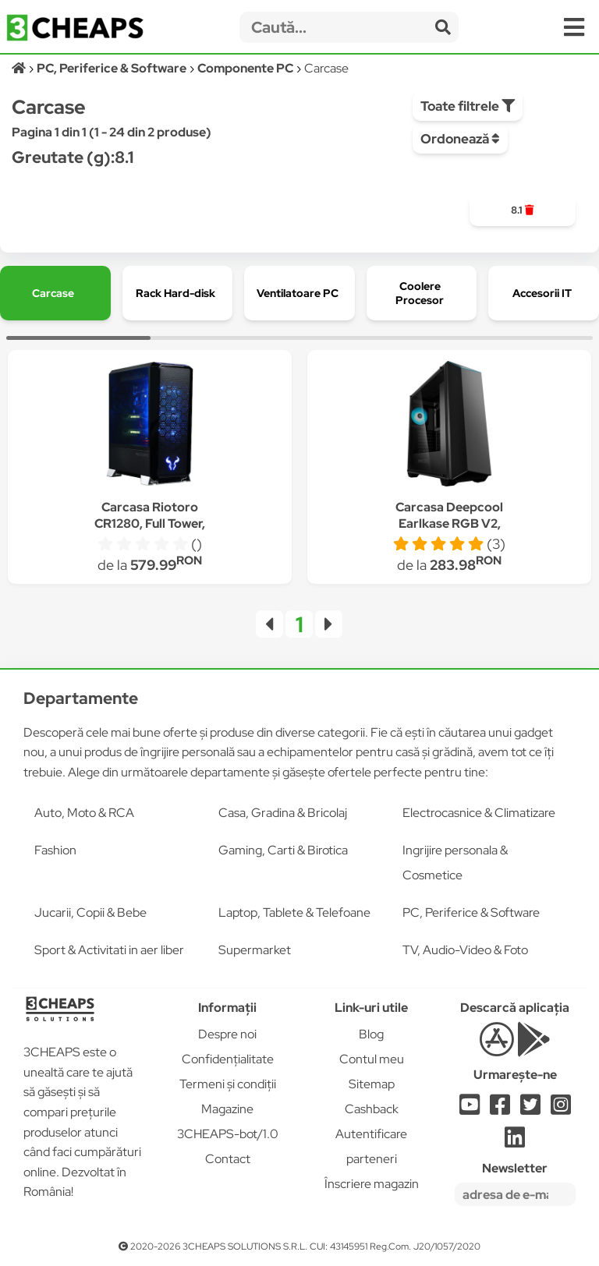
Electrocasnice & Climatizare (478, 813)
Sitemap (372, 1084)
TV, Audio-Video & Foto (465, 950)
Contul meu (371, 1059)
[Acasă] (20, 68)
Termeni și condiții (227, 1084)
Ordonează (460, 138)
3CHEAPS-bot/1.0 (227, 1134)
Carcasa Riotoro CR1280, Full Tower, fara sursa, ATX (149, 523)
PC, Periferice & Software (471, 912)
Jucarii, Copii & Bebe (90, 912)
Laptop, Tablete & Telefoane (294, 912)
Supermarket (254, 950)
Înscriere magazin (371, 1184)
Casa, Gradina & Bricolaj (282, 813)
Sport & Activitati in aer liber (109, 950)
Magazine (227, 1109)
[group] (522, 210)
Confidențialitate (228, 1059)
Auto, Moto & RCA (84, 813)
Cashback (372, 1109)
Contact (227, 1159)
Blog (371, 1034)
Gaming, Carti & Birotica (283, 850)
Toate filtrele (467, 106)
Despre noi (227, 1034)
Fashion (55, 850)
